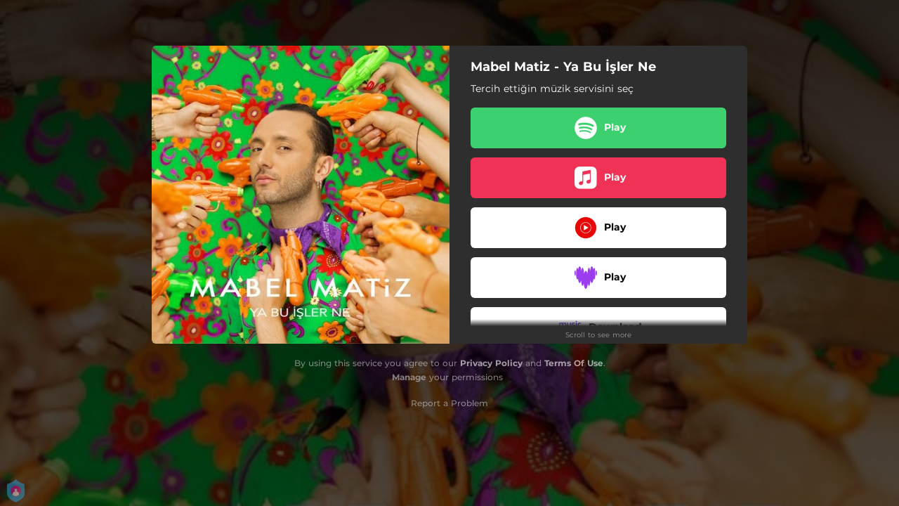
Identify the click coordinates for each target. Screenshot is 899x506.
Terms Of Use (573, 363)
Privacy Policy (491, 363)
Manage (409, 377)
